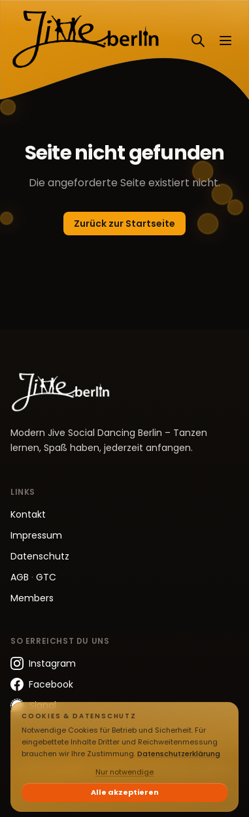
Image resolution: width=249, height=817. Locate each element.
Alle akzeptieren (125, 792)
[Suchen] (198, 40)
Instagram (43, 663)
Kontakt (28, 514)
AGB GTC (33, 577)
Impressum (36, 535)
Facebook (41, 684)
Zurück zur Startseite (124, 223)
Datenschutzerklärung (178, 753)
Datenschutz (39, 556)
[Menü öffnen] (225, 40)
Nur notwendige (124, 772)
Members (32, 598)
